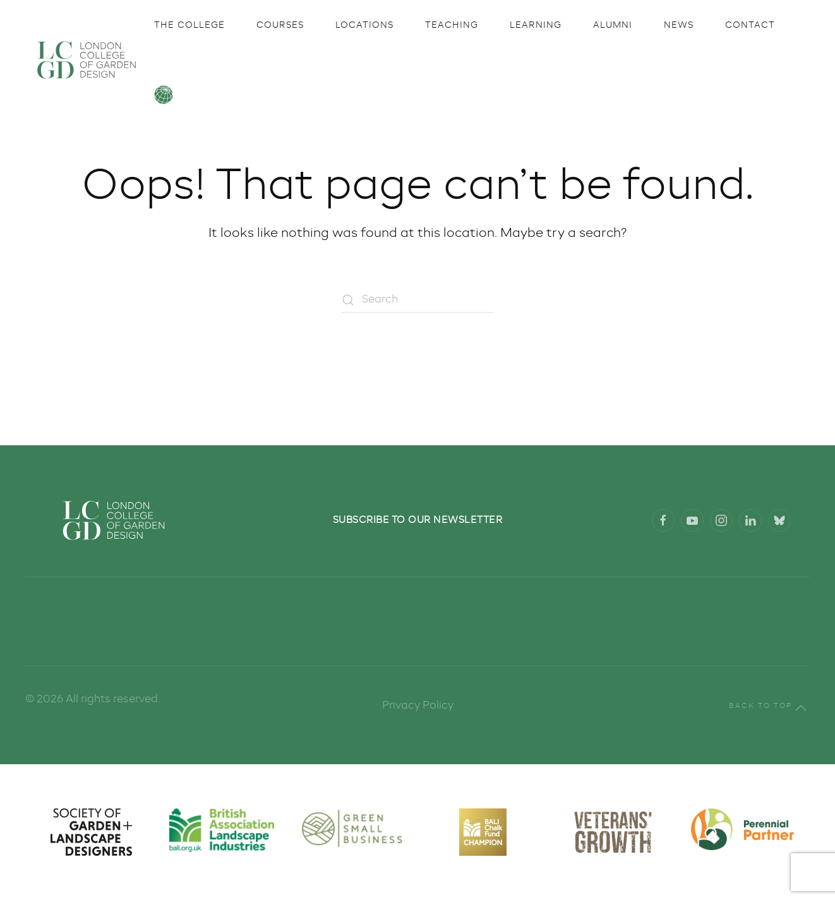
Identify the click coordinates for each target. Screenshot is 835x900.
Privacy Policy (418, 705)
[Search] (417, 300)
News (679, 25)
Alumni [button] (612, 25)
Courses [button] (280, 25)
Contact (750, 25)
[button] (801, 708)
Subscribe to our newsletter (418, 520)
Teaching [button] (451, 25)
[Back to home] (86, 60)
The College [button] (189, 25)
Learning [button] (536, 25)
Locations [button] (364, 25)
